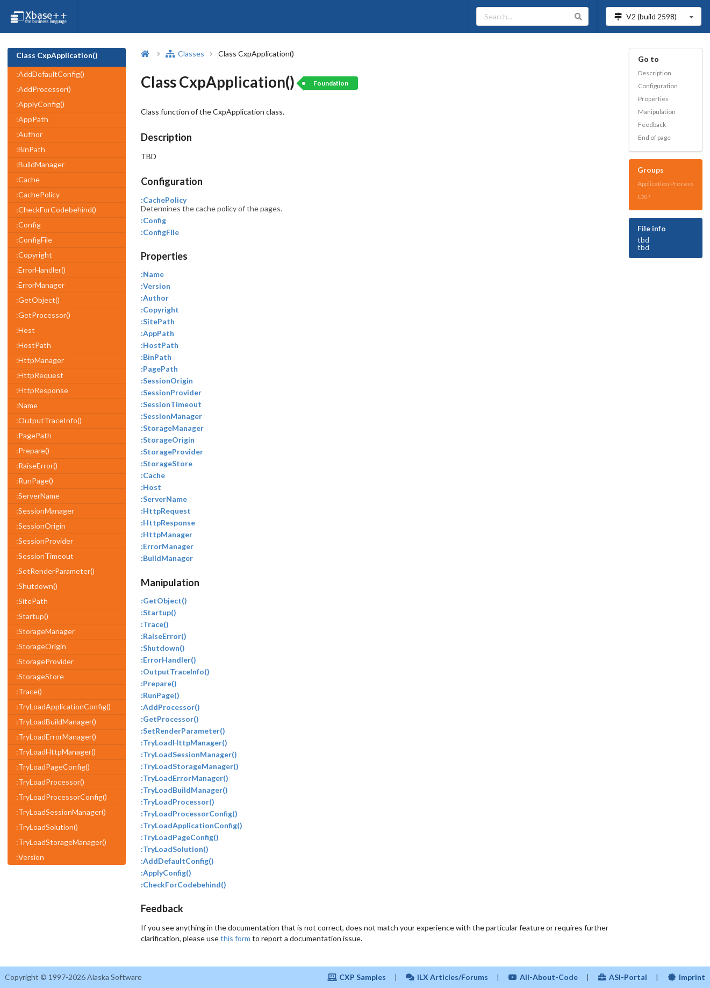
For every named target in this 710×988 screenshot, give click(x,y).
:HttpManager (40, 360)
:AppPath (32, 119)
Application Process (665, 184)
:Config (28, 224)
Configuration (658, 86)
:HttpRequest (39, 375)
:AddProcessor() (43, 89)
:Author (29, 134)
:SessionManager (45, 510)
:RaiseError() (37, 465)
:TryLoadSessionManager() (61, 811)
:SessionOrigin (41, 525)
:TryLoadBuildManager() (56, 721)
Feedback (652, 124)
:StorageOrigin (41, 646)
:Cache (28, 179)
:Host (25, 330)
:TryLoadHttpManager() (56, 751)
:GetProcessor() (43, 314)
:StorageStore (40, 676)
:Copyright (34, 254)
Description (654, 73)
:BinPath (30, 149)
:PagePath (34, 435)
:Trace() (29, 691)
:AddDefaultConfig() (50, 74)
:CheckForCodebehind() (56, 209)
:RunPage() (34, 480)
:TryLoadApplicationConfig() (63, 706)
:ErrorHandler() (41, 269)
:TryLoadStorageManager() (61, 842)
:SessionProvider (44, 540)
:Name (27, 405)
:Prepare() (32, 450)
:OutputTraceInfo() (49, 420)
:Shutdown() (37, 586)
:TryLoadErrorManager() (56, 736)
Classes (185, 53)
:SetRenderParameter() (55, 570)
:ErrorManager (40, 284)
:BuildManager (40, 164)
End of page (654, 137)
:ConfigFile (34, 239)
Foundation (330, 83)
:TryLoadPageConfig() (53, 766)
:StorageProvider (45, 661)
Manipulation (657, 112)
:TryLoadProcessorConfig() (61, 796)
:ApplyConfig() (40, 104)
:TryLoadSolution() (47, 826)
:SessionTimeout (45, 555)
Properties (653, 99)
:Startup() (32, 616)
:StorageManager (45, 631)
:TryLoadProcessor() (50, 781)
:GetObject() (38, 299)
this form (235, 938)
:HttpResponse (42, 390)
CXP (643, 197)
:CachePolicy (38, 194)
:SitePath (32, 601)
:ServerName (38, 495)
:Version (30, 857)
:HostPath (33, 345)
